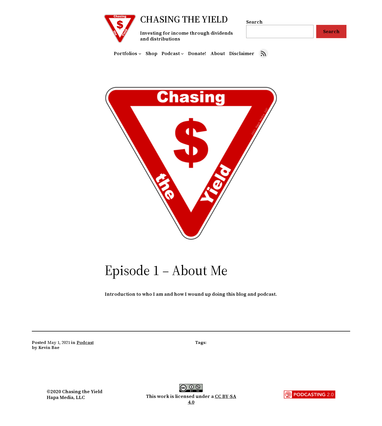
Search (254, 22)
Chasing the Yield (184, 19)
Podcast (85, 342)
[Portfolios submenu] (139, 53)
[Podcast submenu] (182, 53)
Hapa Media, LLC (66, 397)
